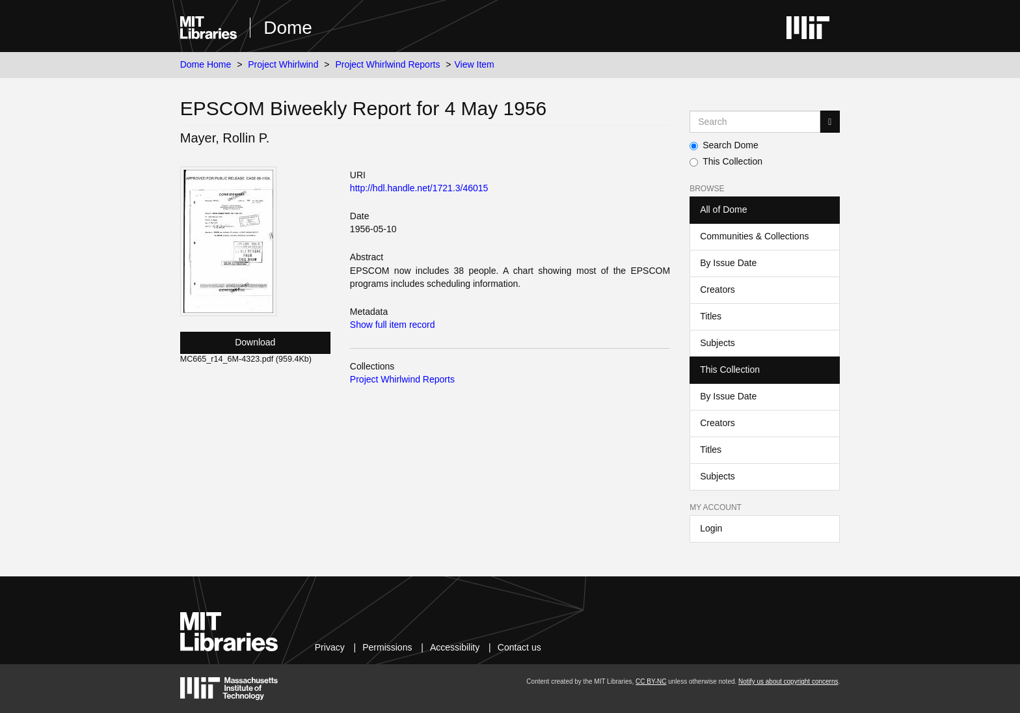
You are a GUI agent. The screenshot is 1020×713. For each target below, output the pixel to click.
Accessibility (454, 647)
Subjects (717, 343)
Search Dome (724, 145)
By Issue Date (728, 263)
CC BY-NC (651, 681)
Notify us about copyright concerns (788, 681)
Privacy (330, 647)
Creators (717, 289)
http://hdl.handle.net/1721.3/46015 (419, 188)
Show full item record (392, 324)
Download (255, 342)
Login (711, 528)
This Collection (726, 161)
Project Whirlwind (283, 64)
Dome (287, 28)
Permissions (387, 647)
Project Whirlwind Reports (387, 64)
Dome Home (206, 64)
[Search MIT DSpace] (755, 122)
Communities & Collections (754, 236)
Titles (710, 316)
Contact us (519, 647)
